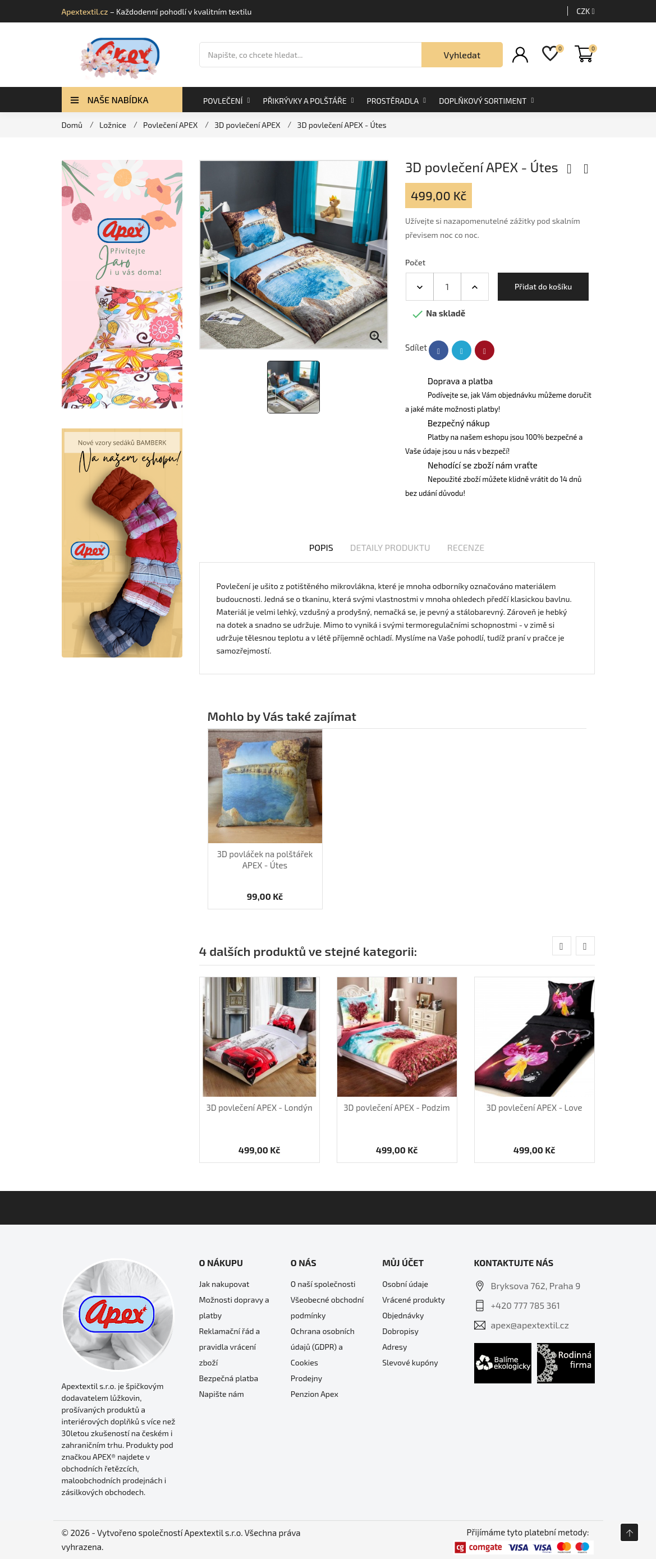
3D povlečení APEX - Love (534, 1107)
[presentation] (561, 945)
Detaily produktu (390, 547)
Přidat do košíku (543, 286)
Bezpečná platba (229, 1378)
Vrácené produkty (413, 1299)
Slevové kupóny (410, 1362)
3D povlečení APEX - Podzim (396, 1107)
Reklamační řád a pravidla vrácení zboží (229, 1346)
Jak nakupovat (224, 1284)
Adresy (394, 1346)
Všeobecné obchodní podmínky (327, 1307)
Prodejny (306, 1378)
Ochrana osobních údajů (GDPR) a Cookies (323, 1346)
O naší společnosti (323, 1284)
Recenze (466, 547)
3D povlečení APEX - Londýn (259, 1107)
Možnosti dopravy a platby (234, 1307)
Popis (321, 547)
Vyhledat (462, 54)
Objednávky (403, 1315)
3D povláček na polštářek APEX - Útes (265, 859)
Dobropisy (400, 1331)
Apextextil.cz (85, 11)
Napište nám (221, 1394)
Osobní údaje (405, 1284)
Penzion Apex (314, 1394)
